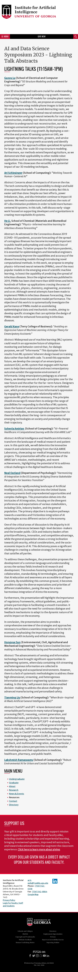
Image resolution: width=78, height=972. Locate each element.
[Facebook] (30, 955)
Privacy (53, 937)
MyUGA (25, 934)
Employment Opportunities (52, 934)
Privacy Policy (9, 900)
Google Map (33, 894)
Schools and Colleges (25, 931)
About (12, 786)
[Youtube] (44, 955)
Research (13, 790)
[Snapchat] (40, 955)
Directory (13, 804)
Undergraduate (17, 779)
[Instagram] (37, 955)
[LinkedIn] (47, 955)
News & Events (16, 793)
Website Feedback (25, 940)
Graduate (13, 782)
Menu (5, 36)
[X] (33, 955)
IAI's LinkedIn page (55, 881)
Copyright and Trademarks (25, 937)
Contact (13, 801)
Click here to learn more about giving (39, 849)
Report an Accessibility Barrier (53, 940)
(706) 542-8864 (39, 891)
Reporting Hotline (53, 942)
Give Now (42, 36)
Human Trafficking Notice (25, 942)
